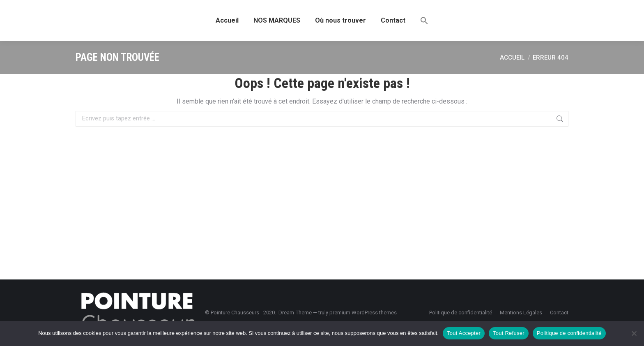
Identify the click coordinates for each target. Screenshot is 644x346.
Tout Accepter (464, 333)
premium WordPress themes (363, 312)
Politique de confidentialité (569, 333)
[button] (424, 20)
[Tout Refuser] (634, 333)
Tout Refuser (508, 333)
